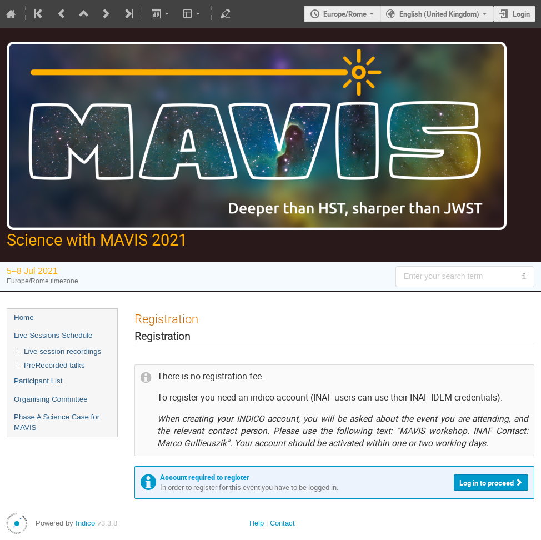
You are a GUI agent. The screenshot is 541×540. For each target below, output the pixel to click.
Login (521, 14)
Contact (282, 523)
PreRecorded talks (54, 365)
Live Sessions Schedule (53, 335)
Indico (85, 523)
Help (256, 523)
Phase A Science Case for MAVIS (56, 422)
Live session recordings (62, 351)
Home (24, 317)
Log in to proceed (486, 483)
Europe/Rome (345, 14)
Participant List (38, 381)
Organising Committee (51, 399)
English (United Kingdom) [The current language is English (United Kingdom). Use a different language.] (439, 14)
